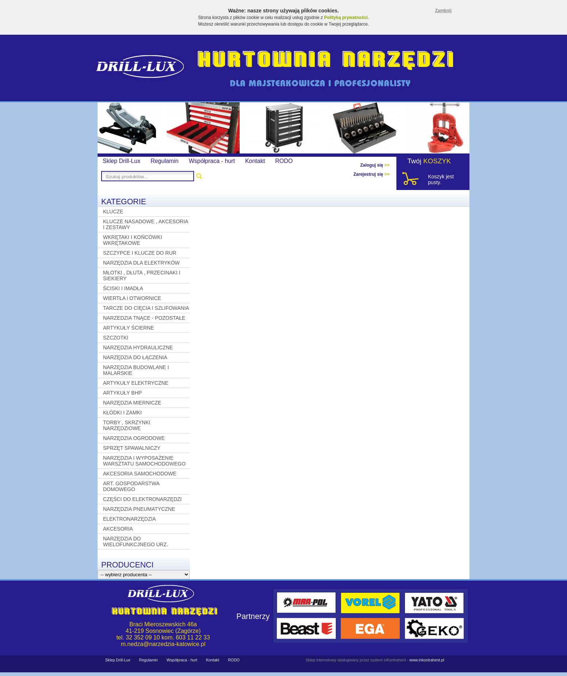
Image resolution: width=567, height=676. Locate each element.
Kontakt (255, 161)
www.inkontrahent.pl (426, 660)
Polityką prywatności (346, 17)
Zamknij (443, 10)
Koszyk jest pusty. (441, 179)
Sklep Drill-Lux (121, 161)
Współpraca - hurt (212, 161)
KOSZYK (437, 161)
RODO (284, 161)
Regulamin (164, 161)
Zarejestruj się (371, 174)
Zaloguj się (374, 165)
